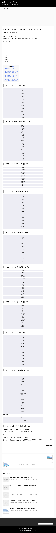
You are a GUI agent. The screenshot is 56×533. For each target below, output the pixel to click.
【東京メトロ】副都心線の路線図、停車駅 (11, 76)
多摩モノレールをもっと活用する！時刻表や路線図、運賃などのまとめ (23, 485)
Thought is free (33, 530)
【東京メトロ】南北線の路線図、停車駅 (10, 75)
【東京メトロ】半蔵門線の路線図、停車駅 (11, 71)
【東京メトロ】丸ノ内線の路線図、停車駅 (11, 79)
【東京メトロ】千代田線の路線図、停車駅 (11, 68)
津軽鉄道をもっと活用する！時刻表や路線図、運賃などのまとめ (22, 508)
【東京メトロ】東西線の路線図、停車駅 (10, 72)
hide (13, 66)
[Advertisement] (28, 16)
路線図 (51, 445)
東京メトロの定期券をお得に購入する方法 (11, 80)
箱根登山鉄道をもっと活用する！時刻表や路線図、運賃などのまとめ (23, 500)
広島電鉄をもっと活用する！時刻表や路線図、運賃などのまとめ (22, 477)
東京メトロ (47, 445)
